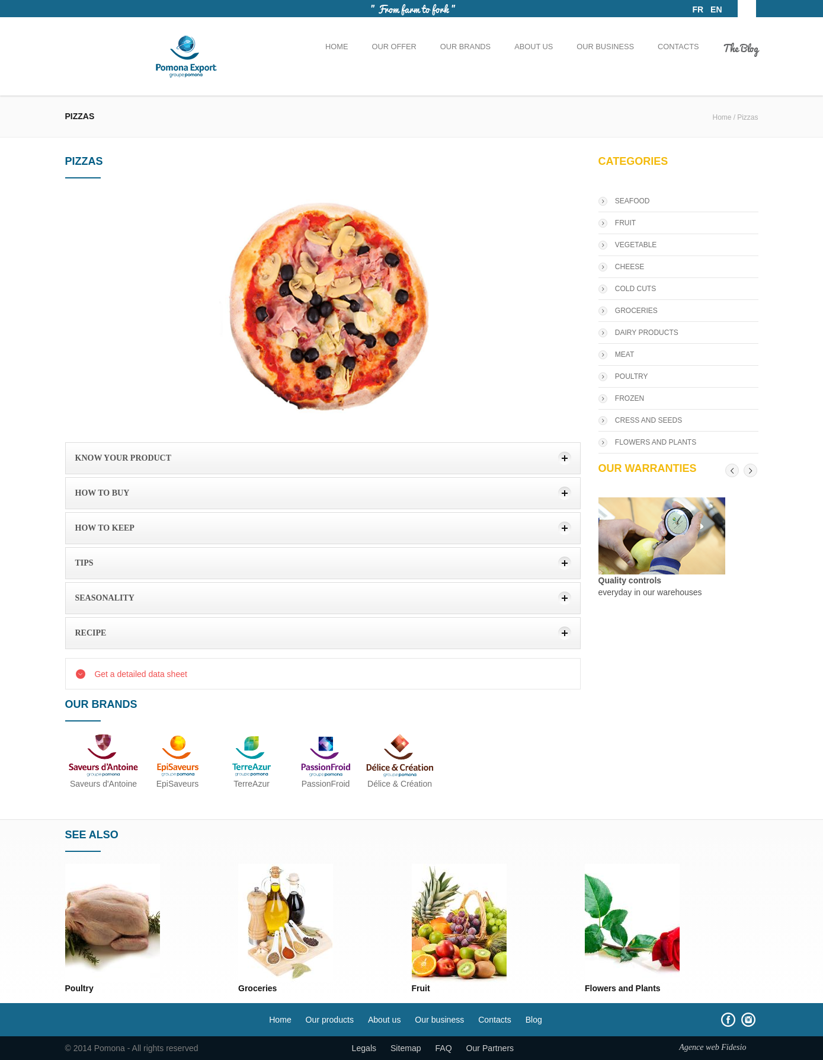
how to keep (105, 527)
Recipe (91, 632)
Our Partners (490, 1048)
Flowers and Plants (623, 988)
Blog (534, 1019)
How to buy (102, 493)
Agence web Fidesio (712, 1047)
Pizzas (747, 117)
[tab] (323, 458)
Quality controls (630, 580)
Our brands (465, 46)
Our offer (394, 46)
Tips (84, 562)
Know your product (123, 458)
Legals (364, 1048)
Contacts (678, 46)
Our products (330, 1019)
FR (698, 9)
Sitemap (405, 1048)
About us (533, 46)
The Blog (740, 47)
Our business (605, 46)
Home (336, 46)
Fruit (421, 988)
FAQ (443, 1048)
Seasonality (105, 597)
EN (716, 9)
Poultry (79, 988)
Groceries (257, 988)
